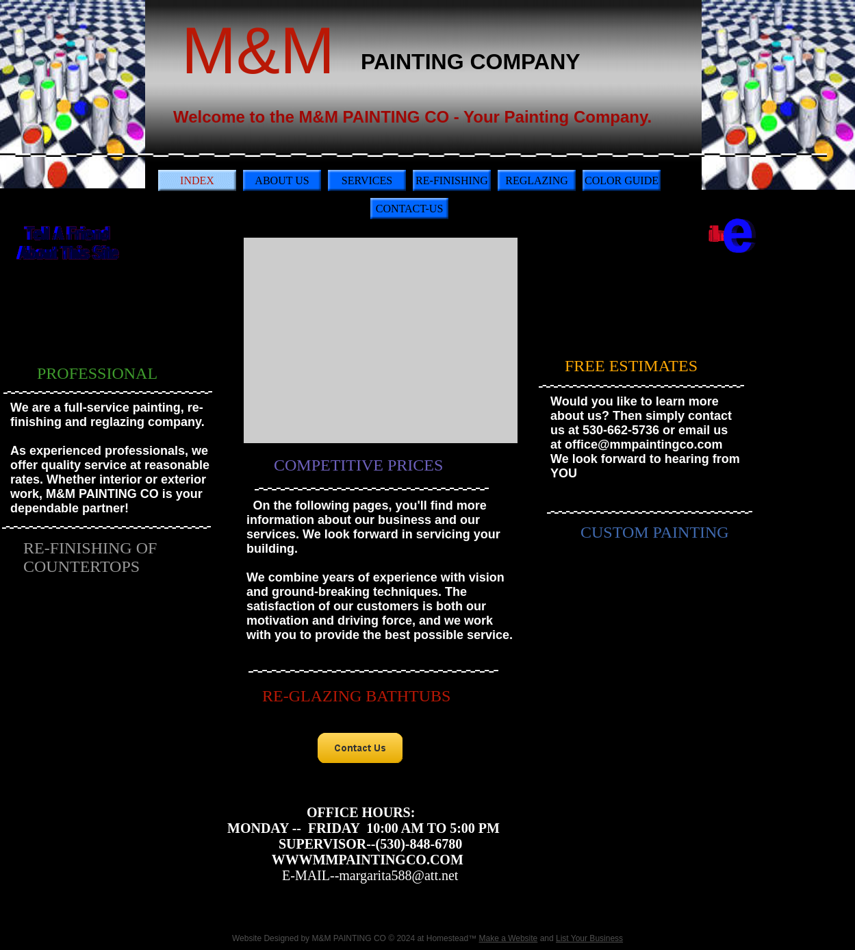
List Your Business (589, 938)
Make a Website (507, 938)
